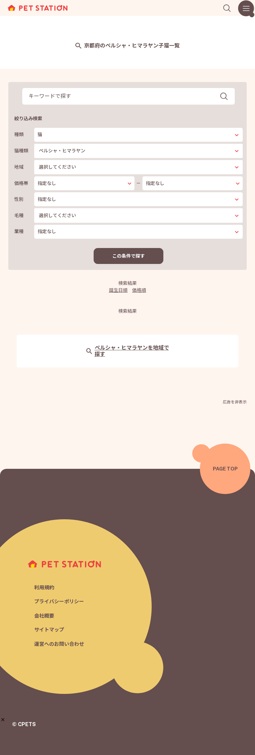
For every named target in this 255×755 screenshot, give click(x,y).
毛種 (19, 215)
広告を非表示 (235, 402)
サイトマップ (49, 629)
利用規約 (44, 587)
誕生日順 (118, 290)
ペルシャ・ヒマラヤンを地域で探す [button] (127, 351)
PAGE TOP (225, 468)
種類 (19, 134)
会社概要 (44, 616)
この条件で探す (128, 256)
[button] (2, 719)
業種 (19, 231)
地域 (19, 167)
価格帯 (21, 183)
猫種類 (21, 150)
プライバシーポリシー (59, 601)
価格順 (139, 290)
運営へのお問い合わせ (59, 644)
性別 (19, 199)
